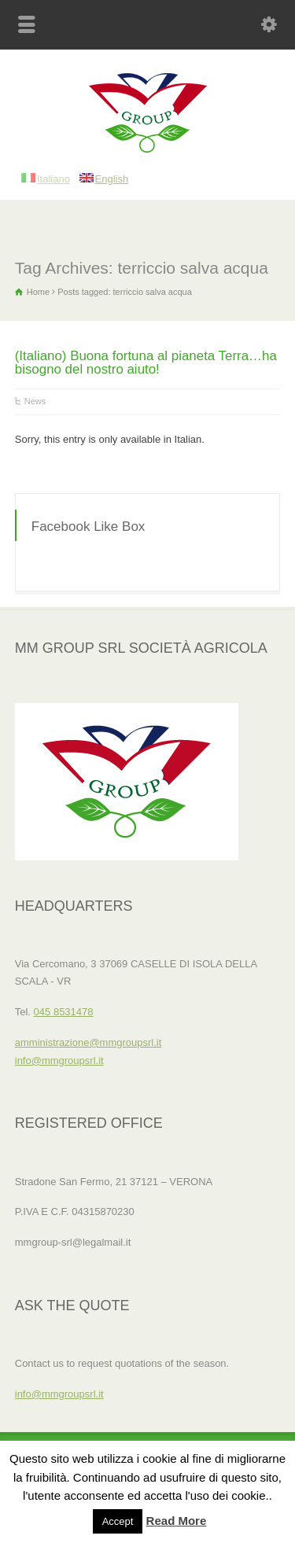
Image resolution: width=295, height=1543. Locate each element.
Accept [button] (118, 1521)
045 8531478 (64, 1012)
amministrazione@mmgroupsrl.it (88, 1042)
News (35, 401)
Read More (176, 1520)
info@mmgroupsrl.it (59, 1060)
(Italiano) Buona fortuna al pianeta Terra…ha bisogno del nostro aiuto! (146, 362)
